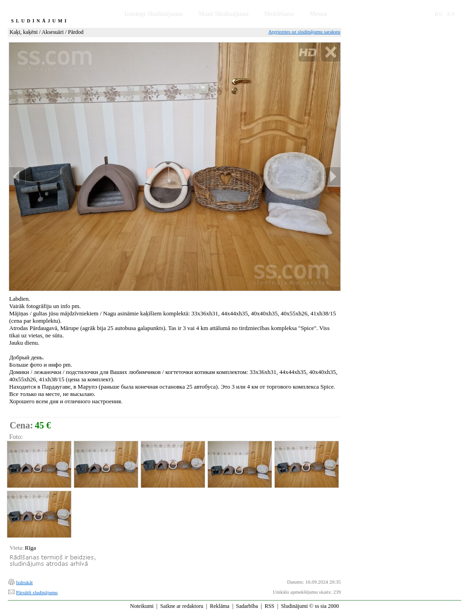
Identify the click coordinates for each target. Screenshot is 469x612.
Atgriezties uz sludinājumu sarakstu (304, 31)
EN (451, 14)
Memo (318, 14)
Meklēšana (279, 14)
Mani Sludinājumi (223, 14)
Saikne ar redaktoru (181, 606)
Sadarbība (247, 606)
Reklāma (219, 606)
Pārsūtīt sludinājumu (37, 592)
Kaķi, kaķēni (24, 32)
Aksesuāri (53, 32)
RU (439, 14)
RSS (269, 606)
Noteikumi (141, 606)
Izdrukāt (24, 582)
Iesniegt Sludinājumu (153, 14)
